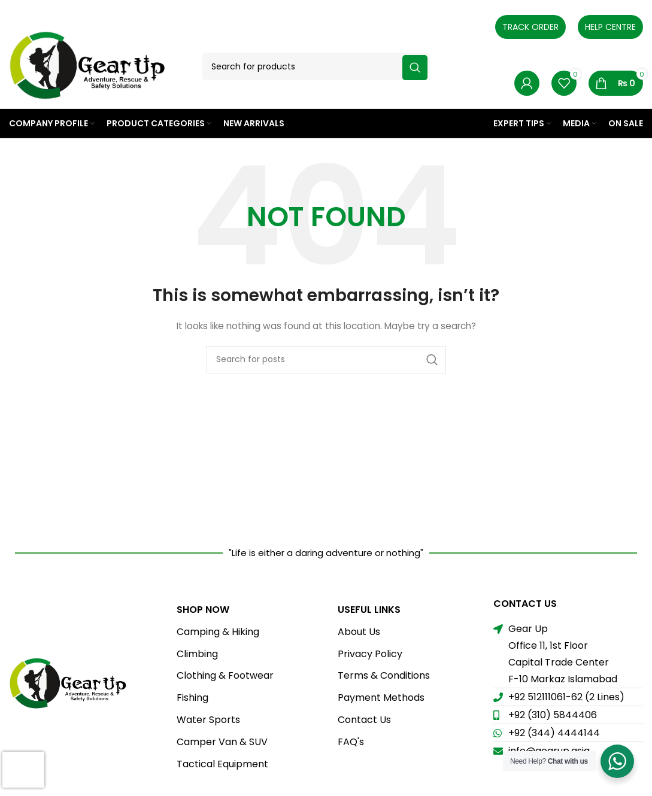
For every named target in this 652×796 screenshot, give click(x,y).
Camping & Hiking (218, 632)
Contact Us (364, 720)
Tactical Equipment (222, 764)
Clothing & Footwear (225, 675)
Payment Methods (381, 697)
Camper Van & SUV (222, 742)
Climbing (197, 654)
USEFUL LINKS (369, 609)
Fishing (192, 697)
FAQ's (351, 742)
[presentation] (23, 770)
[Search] (316, 66)
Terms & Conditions (384, 675)
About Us (359, 632)
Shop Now (203, 609)
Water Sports (208, 720)
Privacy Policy (370, 654)
